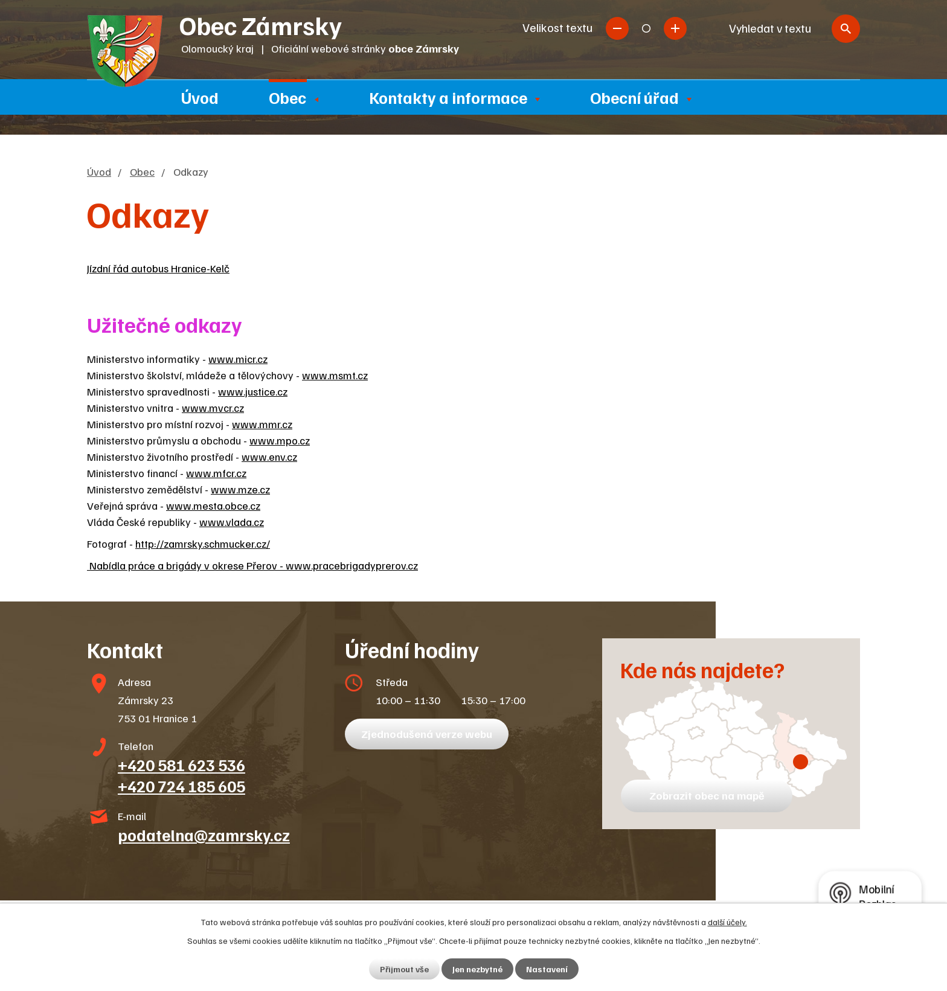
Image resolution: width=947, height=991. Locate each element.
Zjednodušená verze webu (426, 733)
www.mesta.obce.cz (213, 505)
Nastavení (547, 969)
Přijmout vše (404, 969)
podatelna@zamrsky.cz (204, 834)
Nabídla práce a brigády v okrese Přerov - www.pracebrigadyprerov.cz (252, 565)
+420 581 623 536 (181, 764)
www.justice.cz (252, 391)
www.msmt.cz (335, 375)
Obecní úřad (634, 97)
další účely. (727, 922)
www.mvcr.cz (213, 407)
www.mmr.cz (262, 424)
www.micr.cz (238, 358)
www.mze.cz (240, 489)
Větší (675, 28)
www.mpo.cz (279, 440)
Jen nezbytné (477, 969)
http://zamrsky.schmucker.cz (200, 543)
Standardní (646, 28)
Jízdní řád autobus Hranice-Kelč (158, 268)
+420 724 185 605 (181, 785)
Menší (617, 28)
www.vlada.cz (231, 521)
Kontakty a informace (448, 97)
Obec (287, 97)
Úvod (200, 97)
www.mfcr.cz (216, 472)
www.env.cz (269, 456)
